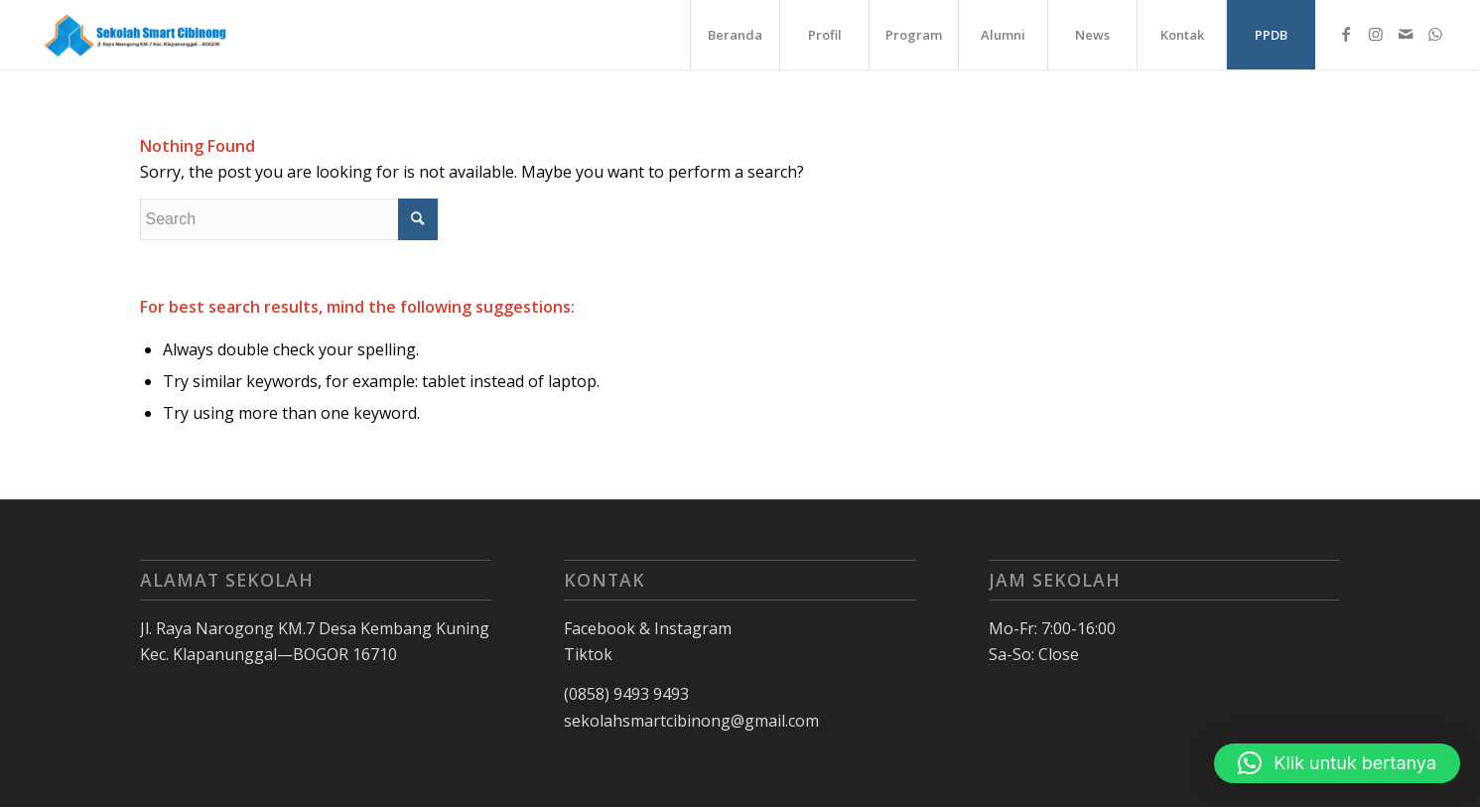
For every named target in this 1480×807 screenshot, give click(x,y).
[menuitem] (734, 34)
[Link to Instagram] (1376, 34)
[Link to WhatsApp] (1435, 34)
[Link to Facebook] (1346, 34)
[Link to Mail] (1405, 34)
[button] (1337, 763)
